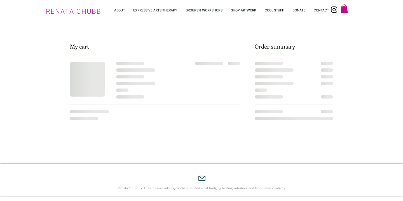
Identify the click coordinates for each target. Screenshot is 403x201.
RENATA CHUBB (73, 11)
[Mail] (201, 178)
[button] (344, 8)
